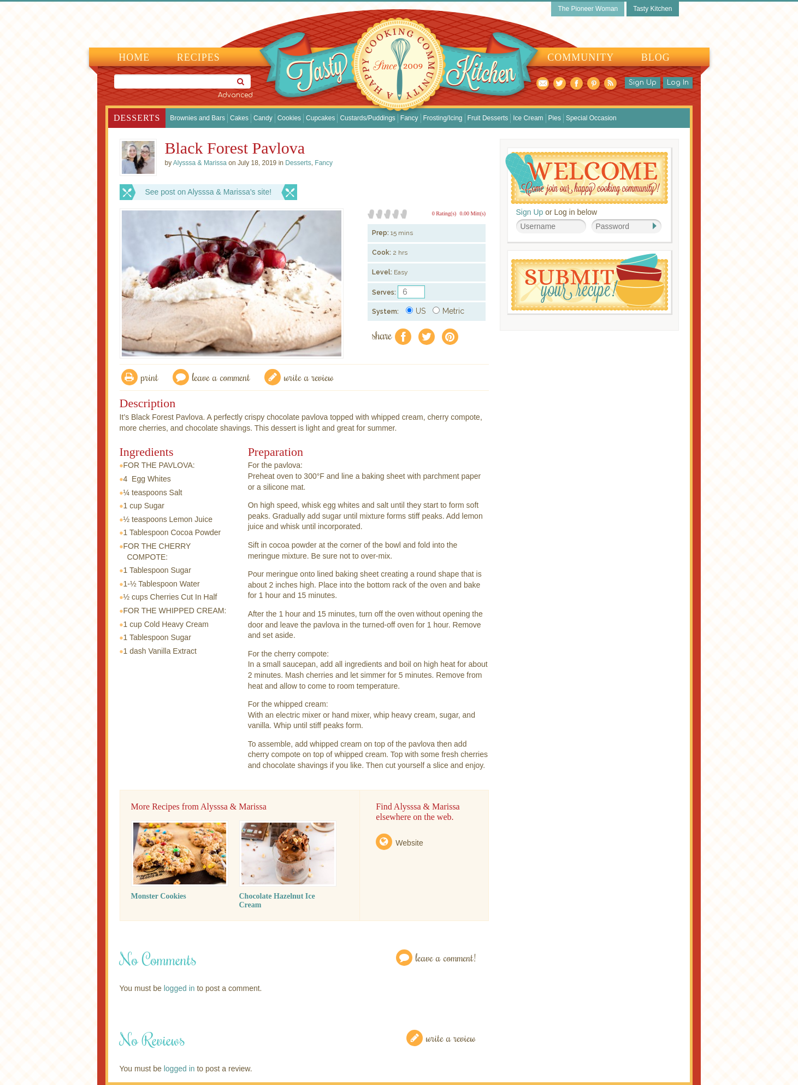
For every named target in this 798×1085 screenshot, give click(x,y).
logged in (179, 988)
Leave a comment (221, 377)
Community (580, 57)
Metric (448, 311)
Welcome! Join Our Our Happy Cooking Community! (586, 178)
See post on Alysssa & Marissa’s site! (208, 191)
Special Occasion (591, 118)
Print (149, 377)
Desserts (137, 117)
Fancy (409, 118)
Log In (678, 82)
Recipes (198, 57)
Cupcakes (320, 118)
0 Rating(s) (444, 213)
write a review (309, 377)
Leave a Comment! (446, 957)
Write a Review (451, 1037)
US (415, 311)
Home (134, 57)
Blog (655, 57)
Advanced (235, 95)
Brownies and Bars (197, 118)
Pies (554, 118)
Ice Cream (528, 118)
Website (409, 842)
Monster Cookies (158, 896)
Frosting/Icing (443, 118)
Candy (263, 118)
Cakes (239, 118)
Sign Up (643, 82)
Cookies (289, 118)
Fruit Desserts (488, 118)
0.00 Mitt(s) (472, 213)
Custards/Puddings (367, 118)
